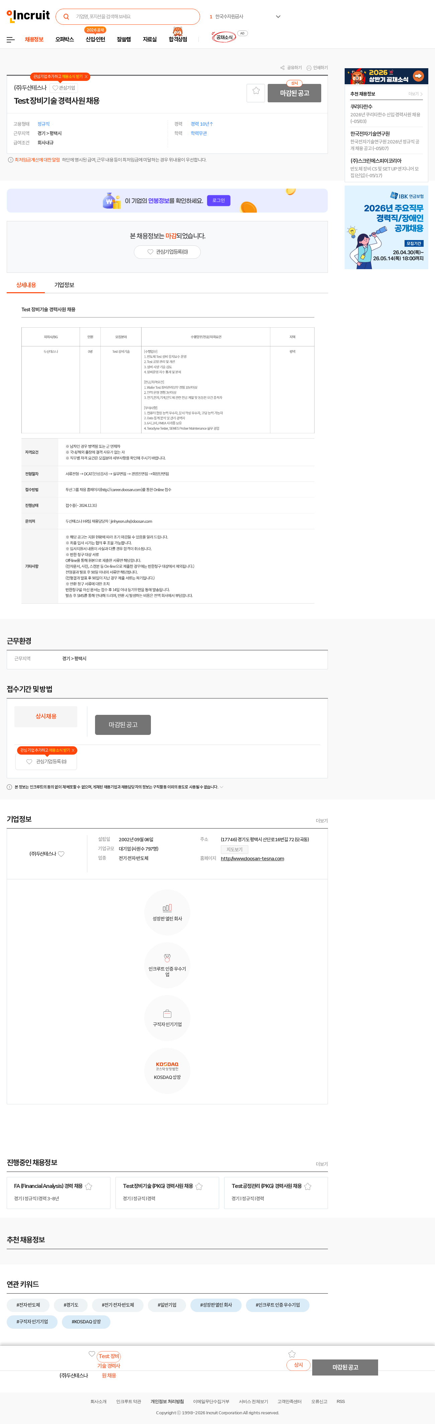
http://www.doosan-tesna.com (252, 859)
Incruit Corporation (224, 1413)
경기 (66, 659)
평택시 (80, 659)
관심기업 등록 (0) (46, 761)
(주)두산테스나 (30, 88)
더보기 (322, 821)
